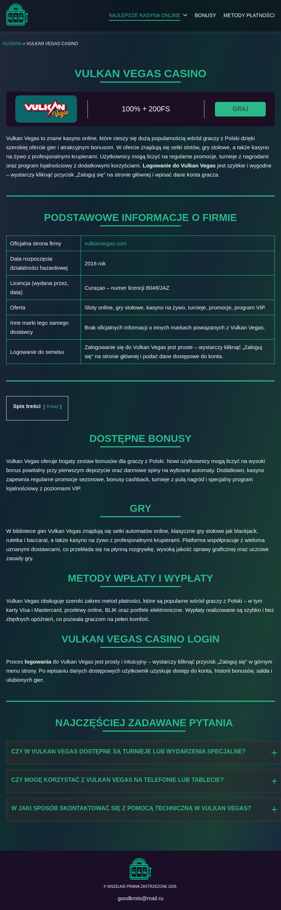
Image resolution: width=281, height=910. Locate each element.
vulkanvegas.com (106, 243)
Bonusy (205, 15)
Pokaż (52, 406)
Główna (12, 43)
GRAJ (240, 109)
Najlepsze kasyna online (144, 15)
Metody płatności (249, 15)
